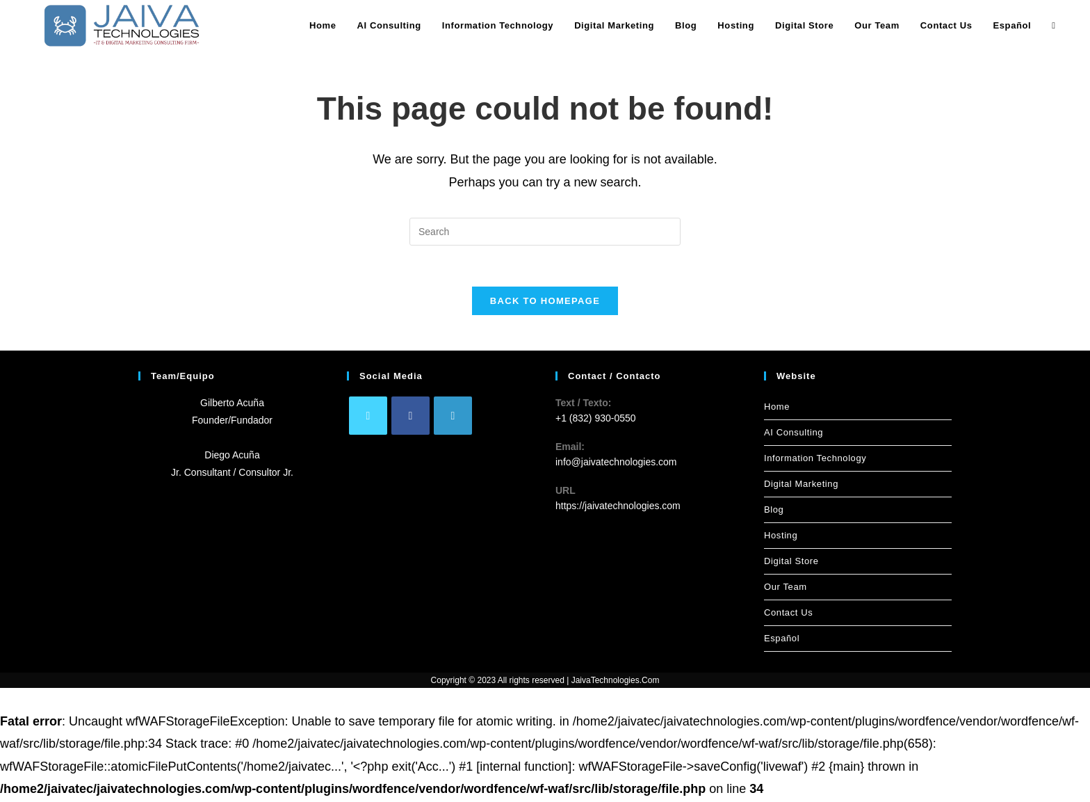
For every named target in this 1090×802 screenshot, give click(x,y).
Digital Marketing (801, 485)
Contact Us (788, 614)
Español (781, 639)
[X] (368, 417)
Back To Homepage (545, 302)
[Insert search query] (545, 232)
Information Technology (815, 459)
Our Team (785, 588)
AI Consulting (793, 433)
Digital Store (791, 562)
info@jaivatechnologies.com (616, 464)
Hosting (780, 536)
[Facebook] (410, 417)
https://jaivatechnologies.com (618, 507)
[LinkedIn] (453, 417)
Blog (773, 511)
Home (777, 408)
